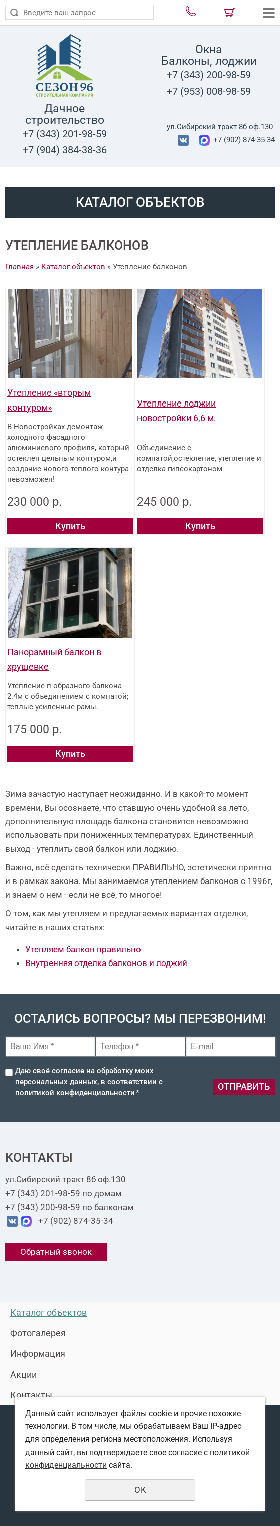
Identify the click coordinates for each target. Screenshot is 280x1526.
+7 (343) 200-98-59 (209, 75)
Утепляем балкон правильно (83, 949)
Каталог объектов (73, 266)
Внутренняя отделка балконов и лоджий (106, 963)
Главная (19, 266)
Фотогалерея (38, 1333)
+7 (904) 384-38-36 (65, 150)
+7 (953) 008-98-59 (209, 91)
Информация (37, 1353)
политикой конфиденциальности (75, 1092)
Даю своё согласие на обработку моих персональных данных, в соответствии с (89, 1081)
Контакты (31, 1395)
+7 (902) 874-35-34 (243, 139)
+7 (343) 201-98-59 (65, 134)
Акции (23, 1374)
